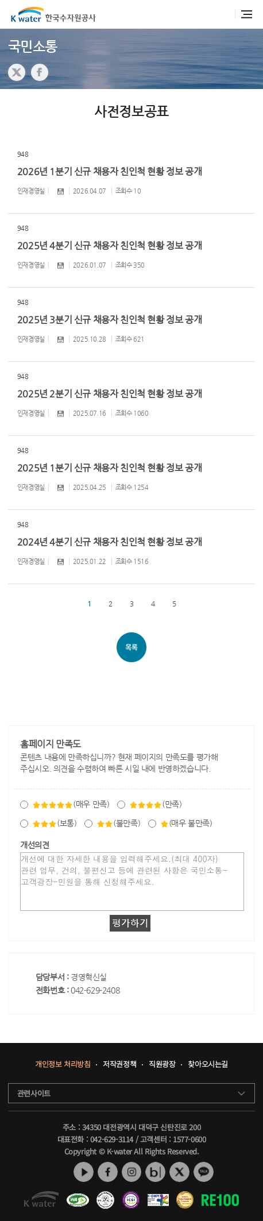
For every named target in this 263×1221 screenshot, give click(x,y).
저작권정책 (119, 1064)
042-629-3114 (111, 1139)
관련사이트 (34, 1093)
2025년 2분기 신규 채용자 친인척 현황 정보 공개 (109, 393)
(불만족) (118, 823)
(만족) (155, 804)
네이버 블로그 (156, 1172)
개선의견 (34, 844)
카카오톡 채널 (204, 1172)
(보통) (54, 823)
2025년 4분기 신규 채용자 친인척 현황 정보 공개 (109, 245)
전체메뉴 (247, 14)
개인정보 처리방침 (62, 1064)
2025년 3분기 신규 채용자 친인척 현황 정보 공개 (109, 319)
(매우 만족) (70, 804)
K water (53, 14)
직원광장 (162, 1064)
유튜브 (84, 1172)
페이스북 (108, 1172)
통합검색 (222, 14)
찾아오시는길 (208, 1064)
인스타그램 (132, 1172)
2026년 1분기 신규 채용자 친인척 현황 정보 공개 (109, 171)
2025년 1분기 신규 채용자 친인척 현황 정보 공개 (109, 467)
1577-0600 (189, 1139)
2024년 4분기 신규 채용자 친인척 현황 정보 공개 (109, 541)
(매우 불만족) (186, 823)
